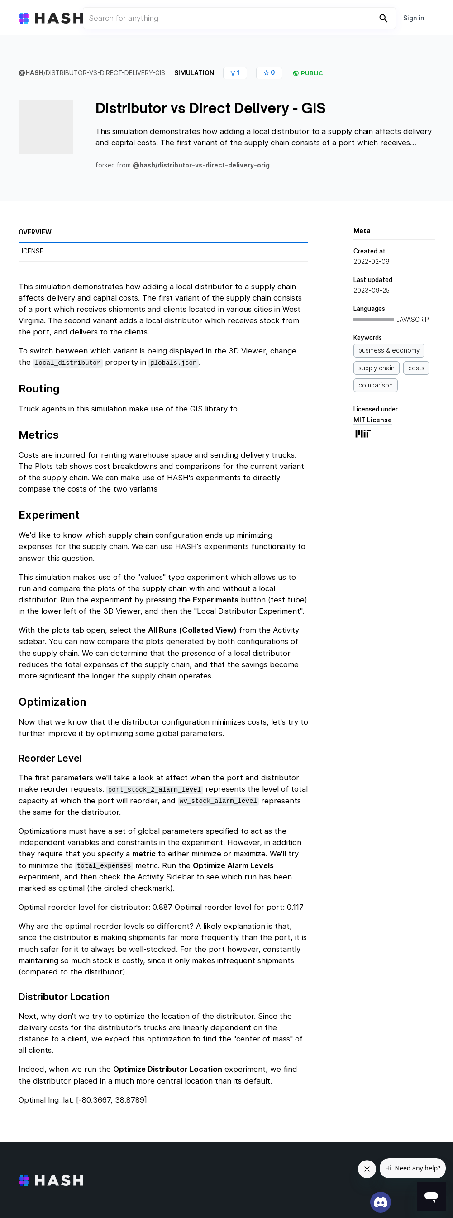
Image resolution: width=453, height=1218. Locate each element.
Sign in (413, 18)
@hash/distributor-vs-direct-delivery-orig (201, 165)
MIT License (394, 429)
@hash (31, 72)
